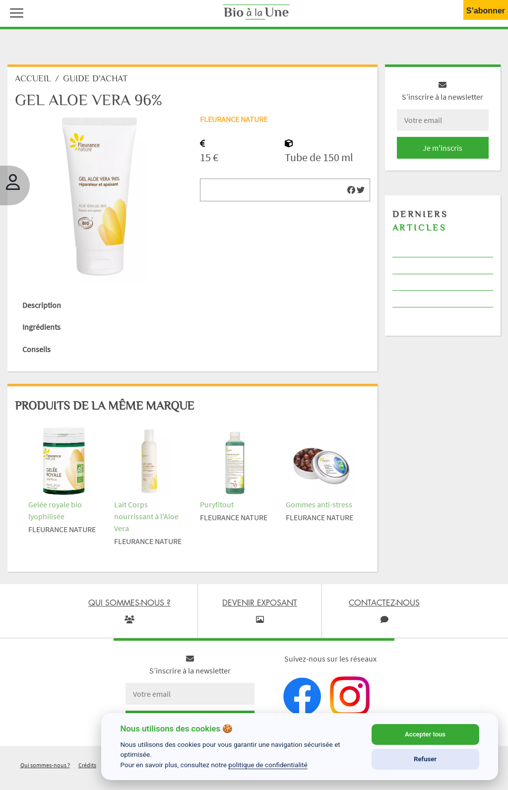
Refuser (425, 759)
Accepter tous (425, 734)
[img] (351, 190)
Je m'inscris (442, 148)
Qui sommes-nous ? (45, 765)
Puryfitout (217, 504)
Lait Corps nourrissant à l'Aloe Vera (146, 516)
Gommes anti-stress (319, 504)
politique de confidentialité (268, 765)
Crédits (87, 765)
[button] (14, 12)
